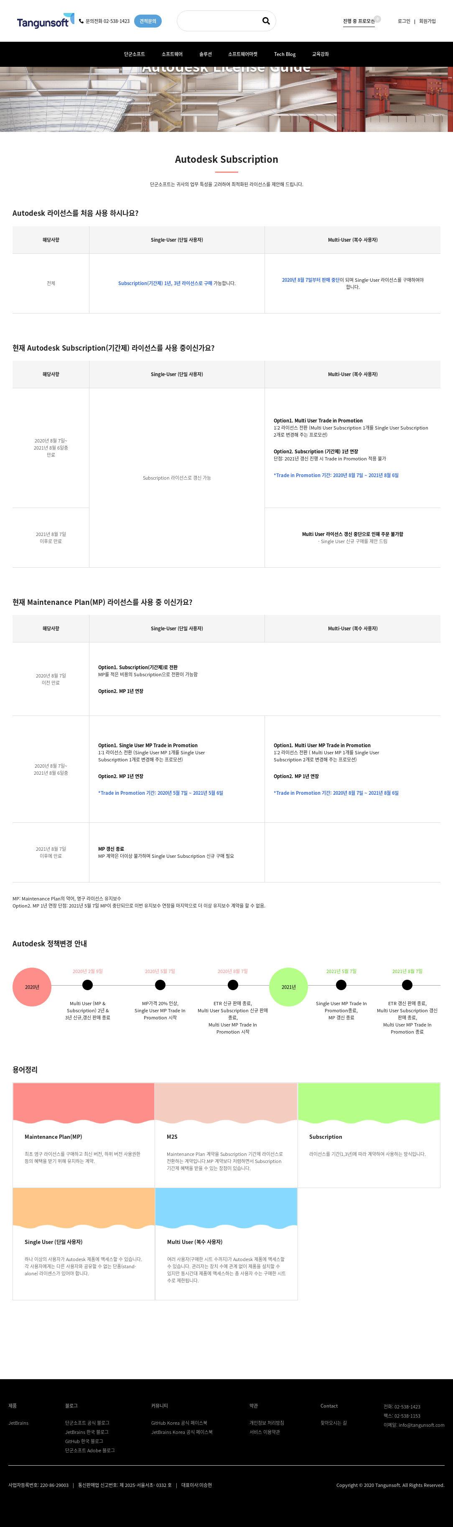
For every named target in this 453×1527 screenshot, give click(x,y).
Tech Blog (284, 54)
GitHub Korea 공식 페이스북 (179, 1422)
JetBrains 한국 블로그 (87, 1432)
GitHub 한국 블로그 (84, 1441)
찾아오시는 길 (334, 1422)
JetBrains (18, 1422)
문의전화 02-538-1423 (104, 21)
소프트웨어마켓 (242, 54)
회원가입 (427, 21)
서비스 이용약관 (264, 1432)
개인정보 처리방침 (266, 1422)
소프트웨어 (172, 54)
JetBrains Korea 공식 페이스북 (182, 1432)
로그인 (404, 21)
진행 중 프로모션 (359, 20)
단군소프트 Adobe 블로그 (90, 1450)
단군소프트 (134, 54)
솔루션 (205, 54)
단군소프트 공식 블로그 (87, 1422)
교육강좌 (320, 54)
